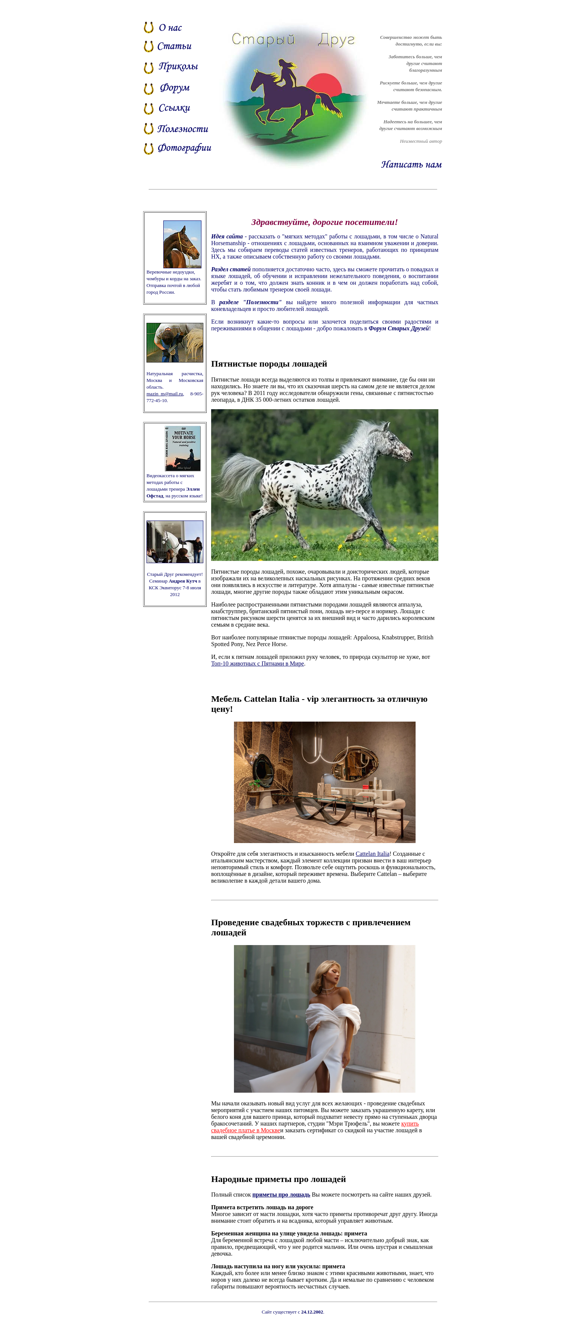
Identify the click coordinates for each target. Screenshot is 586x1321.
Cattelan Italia (372, 854)
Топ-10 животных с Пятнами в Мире (257, 663)
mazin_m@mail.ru (164, 393)
